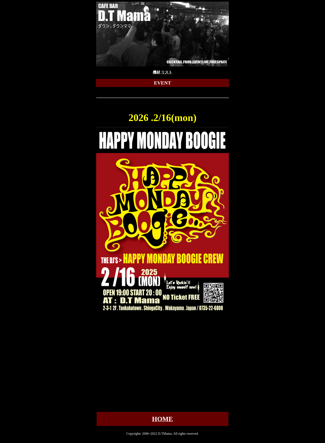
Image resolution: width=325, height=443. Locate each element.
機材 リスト (162, 72)
